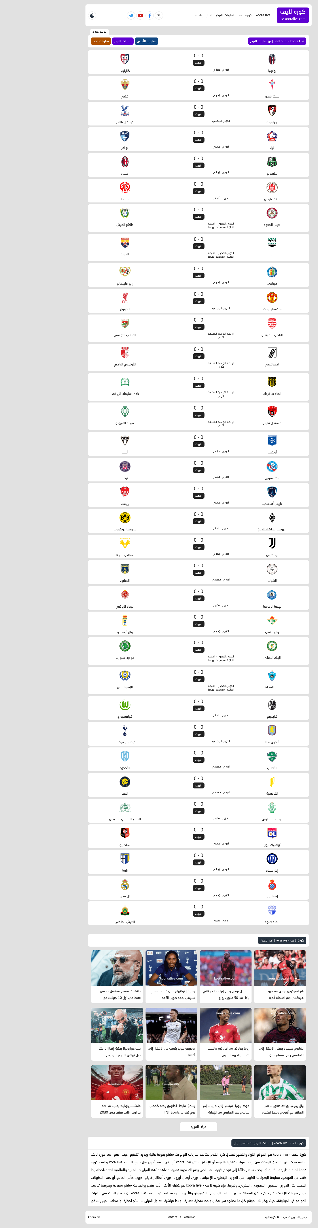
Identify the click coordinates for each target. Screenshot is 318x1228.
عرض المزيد (159, 1126)
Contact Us (134, 1217)
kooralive (55, 1217)
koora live (223, 15)
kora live (149, 1217)
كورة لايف (205, 15)
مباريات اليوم (185, 15)
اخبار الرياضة (164, 15)
